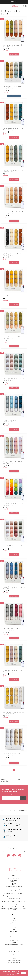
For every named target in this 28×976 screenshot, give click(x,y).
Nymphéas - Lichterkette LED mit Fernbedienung (13, 379)
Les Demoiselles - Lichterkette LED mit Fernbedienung (12, 629)
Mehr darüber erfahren (13, 973)
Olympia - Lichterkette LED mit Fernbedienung (12, 462)
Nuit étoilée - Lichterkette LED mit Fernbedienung (13, 587)
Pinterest (14, 855)
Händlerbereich (14, 931)
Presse (14, 922)
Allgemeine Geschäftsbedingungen (14, 944)
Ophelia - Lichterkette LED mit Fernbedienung (12, 45)
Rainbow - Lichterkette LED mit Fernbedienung (13, 504)
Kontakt (14, 927)
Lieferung (14, 942)
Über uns (14, 920)
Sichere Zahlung (14, 940)
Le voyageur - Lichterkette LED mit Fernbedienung (13, 87)
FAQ (14, 946)
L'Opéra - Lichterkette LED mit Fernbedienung (12, 546)
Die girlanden (14, 955)
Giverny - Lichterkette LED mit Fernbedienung (12, 671)
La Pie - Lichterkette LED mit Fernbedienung (12, 754)
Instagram (19, 855)
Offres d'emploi (14, 924)
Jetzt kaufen (14, 54)
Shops (14, 929)
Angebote (14, 925)
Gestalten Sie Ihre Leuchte (14, 962)
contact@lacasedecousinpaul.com (14, 886)
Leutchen (14, 956)
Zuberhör (14, 958)
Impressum (14, 918)
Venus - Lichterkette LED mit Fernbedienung (12, 337)
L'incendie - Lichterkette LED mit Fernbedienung (13, 212)
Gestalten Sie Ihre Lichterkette (14, 960)
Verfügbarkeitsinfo (14, 95)
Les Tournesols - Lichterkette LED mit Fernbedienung (13, 712)
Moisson (5, 295)
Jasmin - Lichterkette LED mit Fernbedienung (12, 254)
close (23, 973)
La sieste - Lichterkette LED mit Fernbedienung (13, 129)
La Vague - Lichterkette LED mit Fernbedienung (13, 421)
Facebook (8, 855)
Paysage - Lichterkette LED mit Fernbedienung (13, 170)
